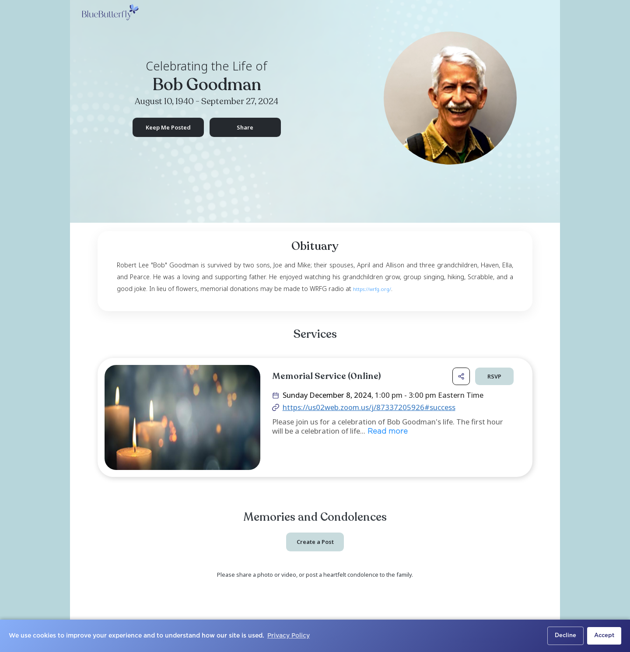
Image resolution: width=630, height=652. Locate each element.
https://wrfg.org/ (372, 289)
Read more (386, 432)
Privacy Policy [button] (288, 635)
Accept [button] (604, 635)
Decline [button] (565, 635)
